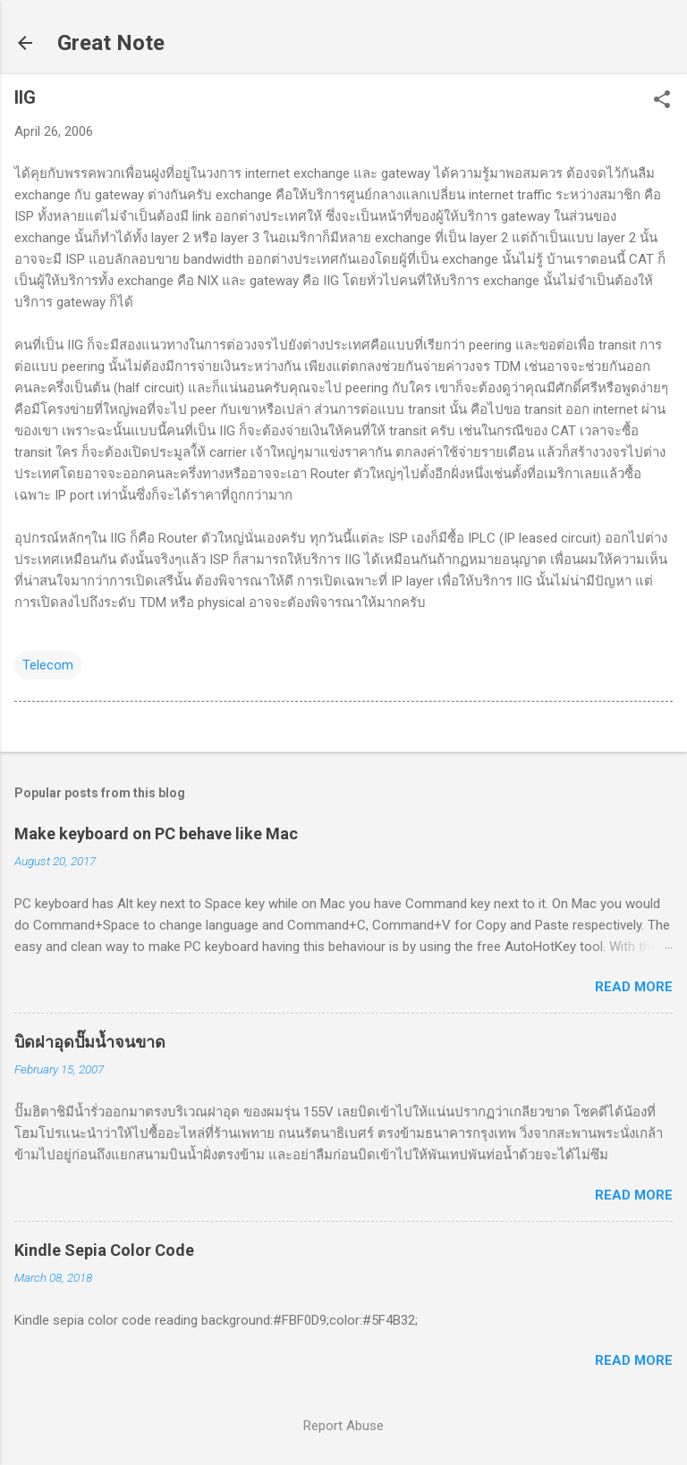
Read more (634, 987)
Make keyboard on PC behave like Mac (156, 833)
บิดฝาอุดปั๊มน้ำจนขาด (89, 1041)
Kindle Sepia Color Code (104, 1250)
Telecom (47, 665)
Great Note (111, 42)
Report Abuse (343, 1426)
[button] (662, 101)
